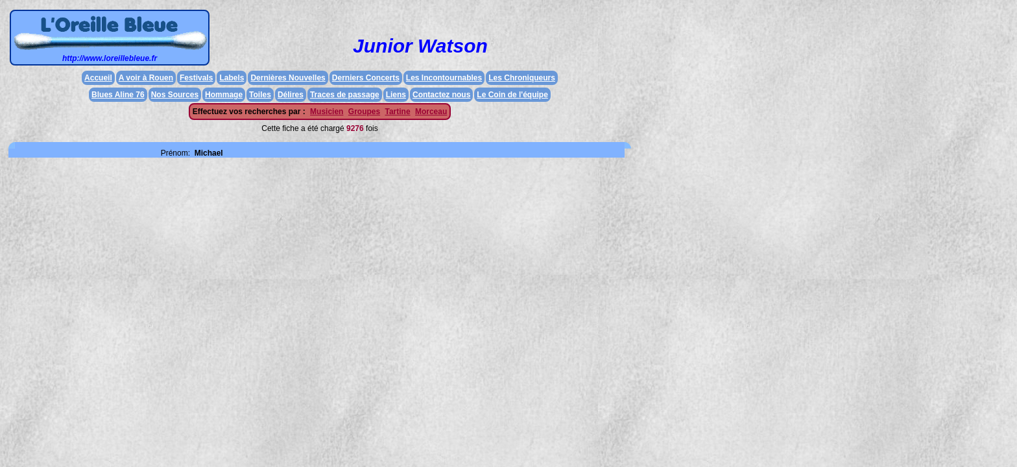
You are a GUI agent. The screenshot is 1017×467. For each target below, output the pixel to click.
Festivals (196, 77)
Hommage (224, 94)
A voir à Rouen (146, 77)
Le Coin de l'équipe (512, 94)
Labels (231, 77)
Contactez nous (441, 94)
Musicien (326, 111)
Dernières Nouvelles (287, 77)
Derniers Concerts (366, 77)
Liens (396, 94)
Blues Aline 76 (118, 94)
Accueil (98, 77)
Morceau (431, 111)
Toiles (260, 94)
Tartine (397, 111)
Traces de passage (344, 94)
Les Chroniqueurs (521, 77)
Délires (291, 94)
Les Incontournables (444, 77)
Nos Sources (174, 94)
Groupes (364, 111)
